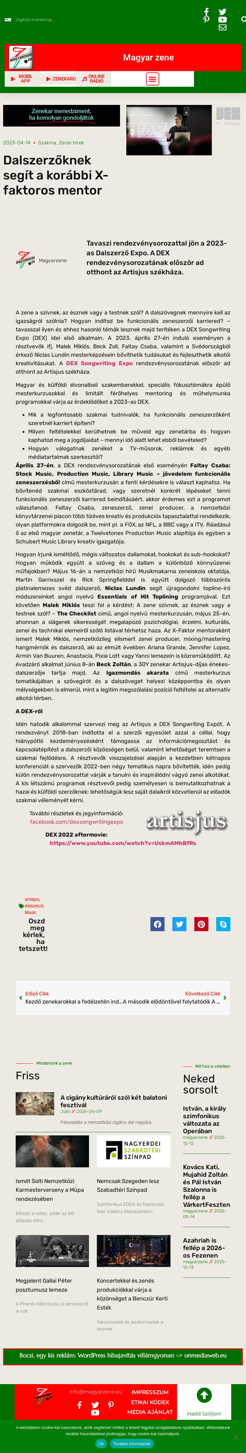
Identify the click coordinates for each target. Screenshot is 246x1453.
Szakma (47, 143)
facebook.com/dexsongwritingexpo (76, 821)
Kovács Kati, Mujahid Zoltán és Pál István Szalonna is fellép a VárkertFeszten (206, 1185)
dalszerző (34, 905)
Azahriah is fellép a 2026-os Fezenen (204, 1248)
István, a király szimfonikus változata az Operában (204, 1120)
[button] (152, 79)
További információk (132, 1443)
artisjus (32, 899)
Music (30, 912)
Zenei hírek (71, 143)
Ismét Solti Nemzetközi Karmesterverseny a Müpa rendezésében (50, 1190)
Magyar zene (148, 57)
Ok (101, 1443)
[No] (236, 1436)
